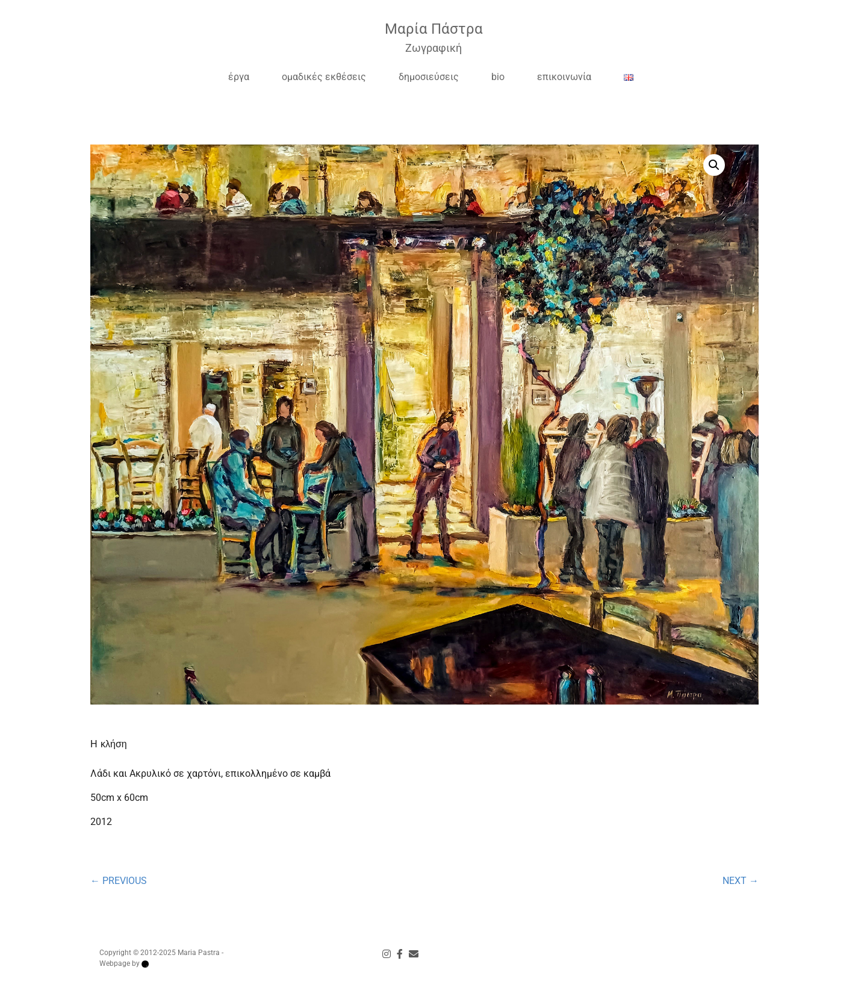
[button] (675, 165)
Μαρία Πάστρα (434, 28)
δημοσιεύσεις (429, 76)
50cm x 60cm (119, 797)
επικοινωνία (564, 76)
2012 (101, 821)
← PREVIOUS (118, 880)
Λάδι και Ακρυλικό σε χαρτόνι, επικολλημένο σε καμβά (210, 773)
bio (498, 76)
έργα (238, 76)
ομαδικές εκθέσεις (324, 76)
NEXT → (740, 880)
